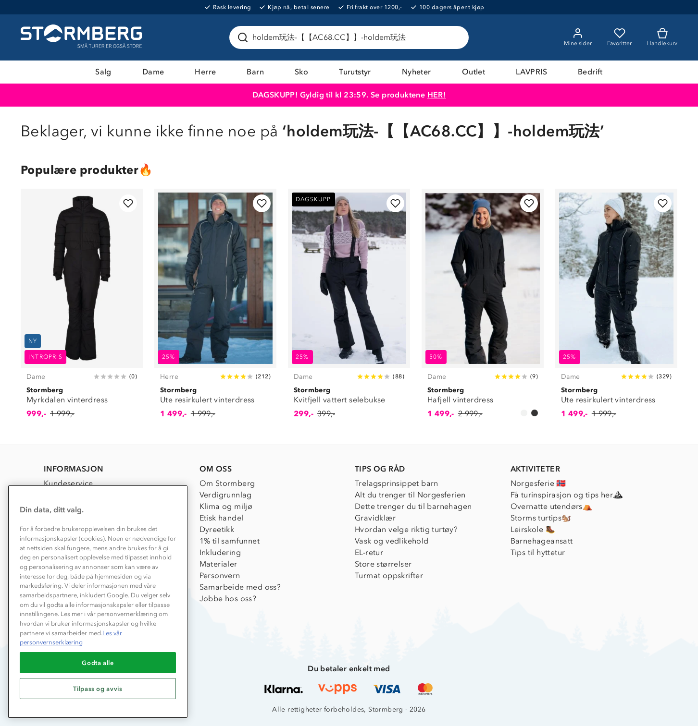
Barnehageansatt (542, 540)
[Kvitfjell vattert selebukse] (349, 309)
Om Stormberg (227, 483)
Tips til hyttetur (538, 552)
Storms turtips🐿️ (541, 517)
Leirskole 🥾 (533, 529)
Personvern (219, 575)
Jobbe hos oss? (228, 598)
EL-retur (369, 552)
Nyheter (416, 71)
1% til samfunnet (229, 540)
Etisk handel (221, 517)
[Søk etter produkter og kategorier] (350, 37)
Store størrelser (383, 564)
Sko (301, 71)
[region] (98, 601)
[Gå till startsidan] (83, 37)
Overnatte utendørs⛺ (552, 506)
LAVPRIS (531, 71)
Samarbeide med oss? (240, 587)
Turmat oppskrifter (389, 575)
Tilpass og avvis (98, 688)
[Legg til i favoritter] (128, 203)
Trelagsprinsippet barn (396, 483)
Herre (205, 71)
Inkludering (220, 552)
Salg (103, 71)
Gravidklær (375, 517)
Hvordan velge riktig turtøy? (406, 529)
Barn (255, 71)
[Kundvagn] (662, 37)
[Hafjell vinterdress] (483, 309)
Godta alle (98, 662)
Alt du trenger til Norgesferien (410, 494)
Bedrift (590, 71)
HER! (436, 94)
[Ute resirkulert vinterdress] (215, 309)
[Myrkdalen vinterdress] (82, 309)
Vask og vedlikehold (392, 540)
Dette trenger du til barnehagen (413, 506)
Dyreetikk (217, 529)
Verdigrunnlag (225, 494)
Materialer (218, 564)
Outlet (473, 71)
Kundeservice (68, 483)
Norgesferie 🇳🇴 (538, 483)
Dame (153, 71)
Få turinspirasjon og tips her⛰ (567, 494)
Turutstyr (355, 71)
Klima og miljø (226, 506)
